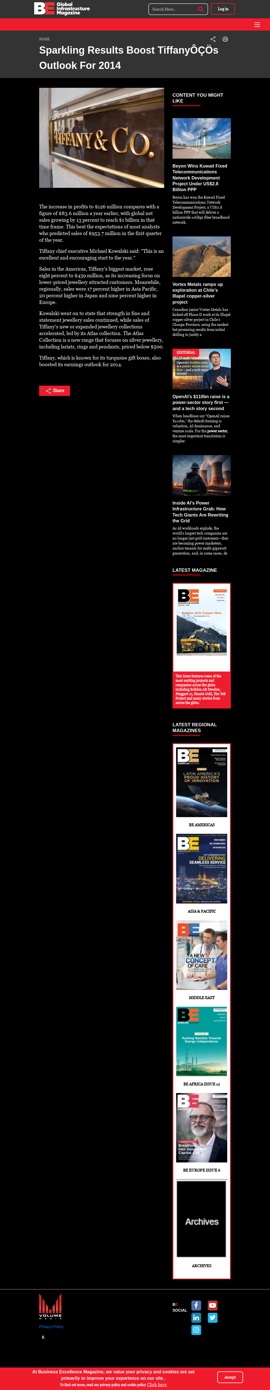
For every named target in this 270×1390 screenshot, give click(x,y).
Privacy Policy (51, 1337)
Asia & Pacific (201, 870)
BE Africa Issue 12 (201, 1049)
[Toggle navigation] (257, 25)
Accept (230, 1377)
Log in (222, 9)
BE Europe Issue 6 (201, 1138)
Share (54, 391)
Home (44, 39)
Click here (157, 1384)
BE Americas (201, 781)
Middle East (201, 960)
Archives (201, 1232)
